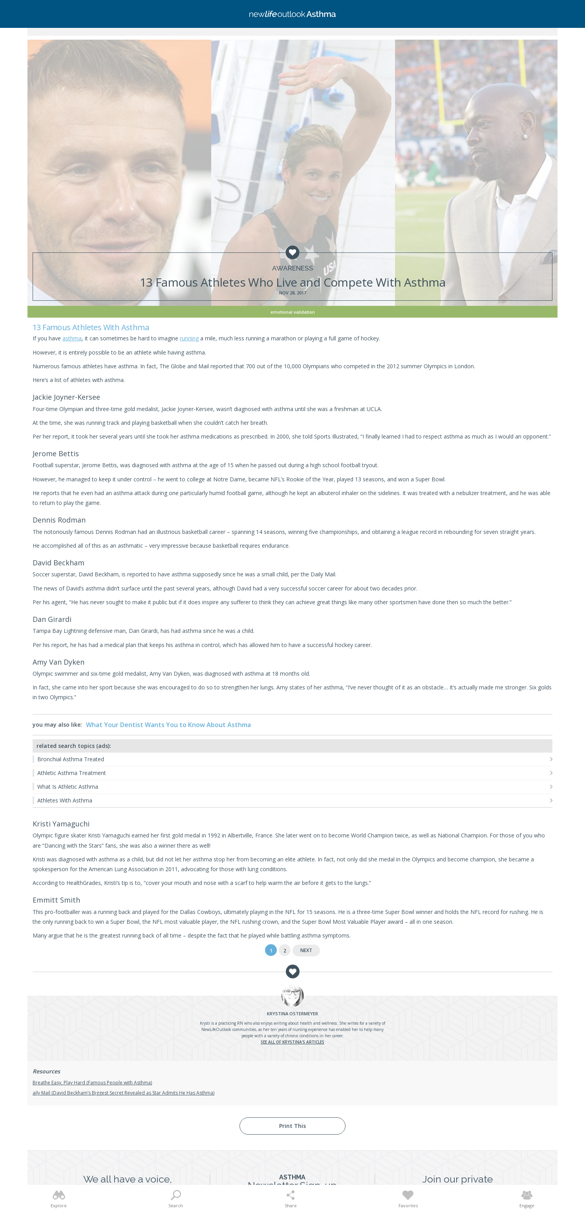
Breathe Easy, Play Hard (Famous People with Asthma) (92, 1082)
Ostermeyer (292, 1013)
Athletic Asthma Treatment (71, 773)
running (189, 338)
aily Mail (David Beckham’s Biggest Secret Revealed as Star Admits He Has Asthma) (123, 1092)
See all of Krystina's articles (292, 1042)
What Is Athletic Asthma (67, 786)
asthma (72, 338)
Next (306, 950)
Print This (292, 1126)
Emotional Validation (293, 312)
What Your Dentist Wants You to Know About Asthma (168, 724)
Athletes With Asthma (64, 800)
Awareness (292, 268)
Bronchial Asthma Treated (70, 759)
